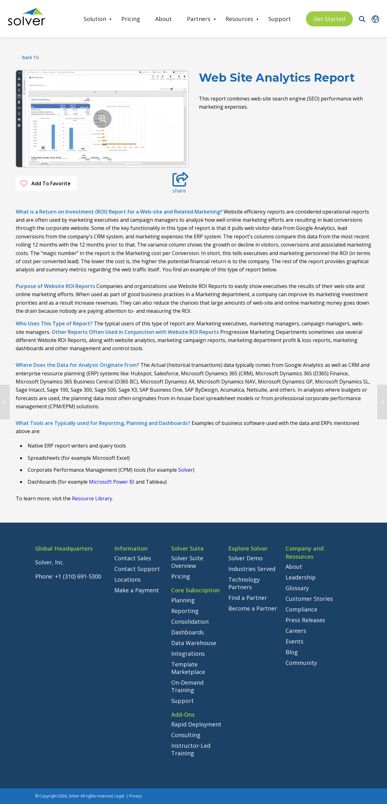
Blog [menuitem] (292, 652)
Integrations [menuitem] (188, 653)
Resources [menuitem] (239, 19)
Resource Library (92, 498)
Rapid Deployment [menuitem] (196, 724)
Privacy (135, 796)
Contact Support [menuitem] (137, 569)
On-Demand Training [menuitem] (187, 686)
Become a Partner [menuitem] (252, 608)
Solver (185, 469)
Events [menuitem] (294, 641)
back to (30, 57)
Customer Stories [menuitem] (309, 598)
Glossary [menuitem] (297, 588)
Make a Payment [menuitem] (136, 590)
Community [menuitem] (301, 662)
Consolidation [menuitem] (190, 621)
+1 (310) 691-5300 (78, 576)
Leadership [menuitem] (301, 577)
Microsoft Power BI (111, 481)
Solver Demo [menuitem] (245, 558)
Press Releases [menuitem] (305, 620)
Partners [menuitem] (198, 19)
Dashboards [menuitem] (187, 632)
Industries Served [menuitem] (251, 569)
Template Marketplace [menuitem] (188, 668)
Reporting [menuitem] (185, 611)
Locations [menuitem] (127, 579)
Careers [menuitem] (296, 630)
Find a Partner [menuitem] (247, 597)
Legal (119, 796)
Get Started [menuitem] (329, 19)
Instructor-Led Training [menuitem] (190, 749)
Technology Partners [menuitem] (244, 583)
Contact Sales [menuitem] (132, 558)
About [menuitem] (163, 19)
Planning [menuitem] (183, 600)
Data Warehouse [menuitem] (193, 643)
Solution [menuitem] (95, 19)
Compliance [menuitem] (301, 609)
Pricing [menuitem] (130, 19)
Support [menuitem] (279, 19)
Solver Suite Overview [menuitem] (187, 561)
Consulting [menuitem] (185, 735)
